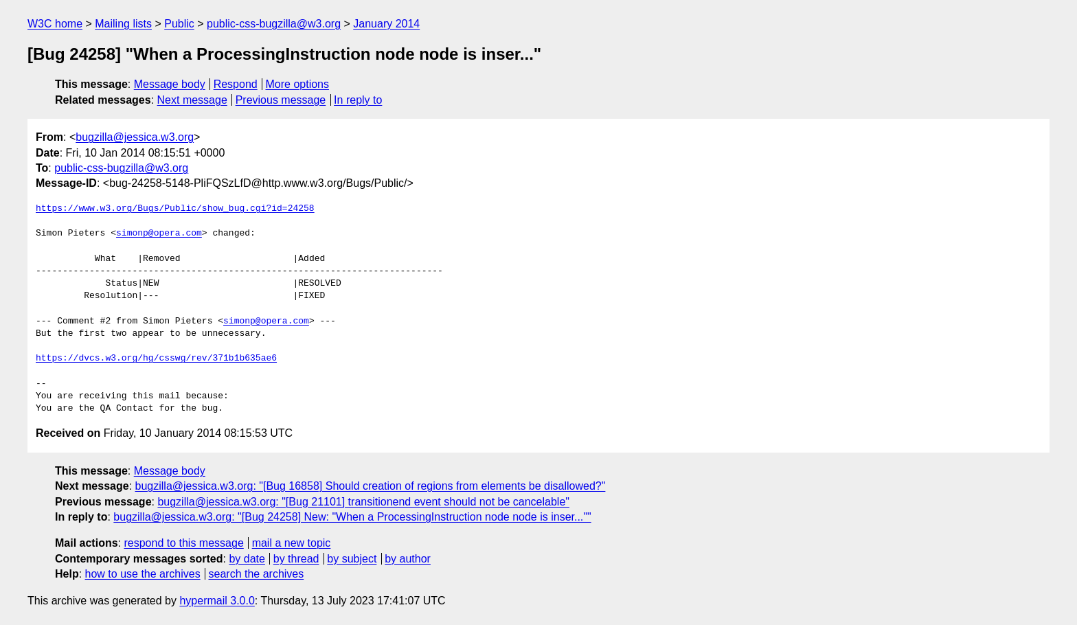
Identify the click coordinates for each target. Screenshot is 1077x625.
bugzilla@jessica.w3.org (135, 137)
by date (246, 559)
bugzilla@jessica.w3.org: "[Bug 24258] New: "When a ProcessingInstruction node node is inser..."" (352, 517)
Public (179, 24)
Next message (192, 100)
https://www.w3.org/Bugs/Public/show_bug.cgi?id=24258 (175, 209)
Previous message (281, 100)
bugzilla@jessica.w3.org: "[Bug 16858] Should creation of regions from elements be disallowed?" (370, 486)
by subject (351, 559)
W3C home (54, 24)
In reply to (358, 100)
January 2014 (386, 24)
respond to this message (183, 543)
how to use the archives (143, 574)
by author (408, 559)
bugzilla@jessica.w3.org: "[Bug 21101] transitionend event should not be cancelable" (363, 502)
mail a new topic (291, 543)
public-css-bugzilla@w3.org (274, 24)
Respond (236, 84)
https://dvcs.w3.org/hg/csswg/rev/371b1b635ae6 (156, 358)
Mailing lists (123, 24)
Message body (169, 84)
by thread (296, 559)
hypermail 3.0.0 (216, 600)
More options (298, 84)
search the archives (256, 574)
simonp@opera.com (159, 233)
